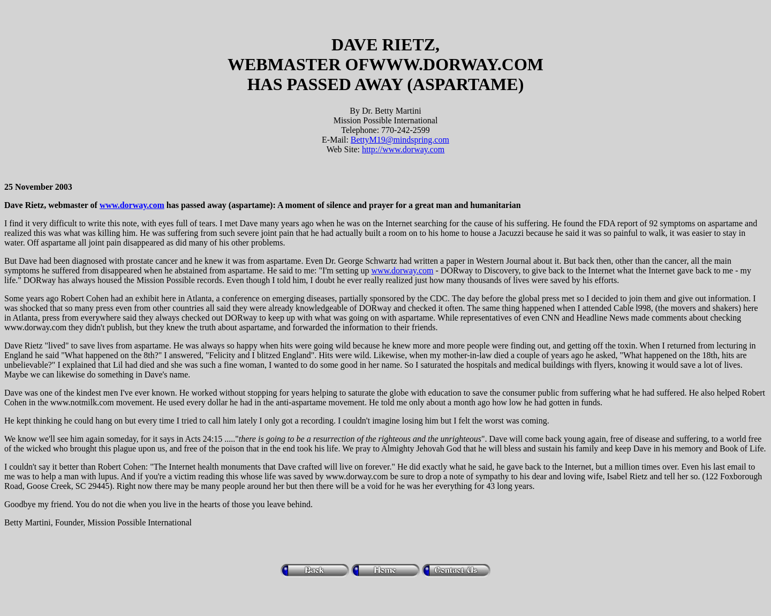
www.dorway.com (132, 205)
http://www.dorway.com (403, 149)
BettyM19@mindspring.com (400, 139)
